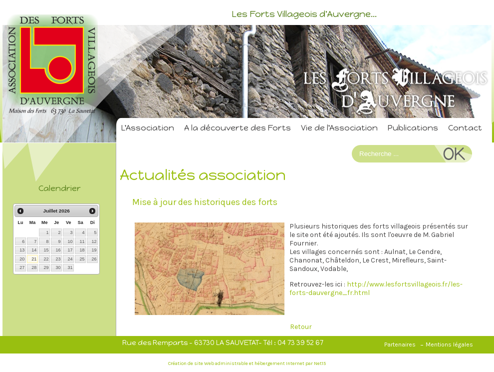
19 (93, 250)
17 (69, 250)
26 (93, 259)
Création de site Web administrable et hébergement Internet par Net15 (247, 363)
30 (57, 267)
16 (57, 250)
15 (45, 250)
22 (45, 259)
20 (21, 259)
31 (69, 267)
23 (57, 259)
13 (21, 250)
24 (69, 259)
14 (33, 250)
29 (45, 267)
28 (33, 267)
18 (81, 250)
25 (81, 259)
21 (33, 259)
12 (93, 241)
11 (81, 241)
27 (21, 267)
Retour (301, 326)
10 (69, 241)
